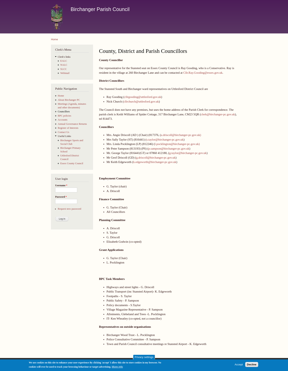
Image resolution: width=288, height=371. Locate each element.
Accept (239, 365)
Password (61, 196)
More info (117, 367)
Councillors (64, 111)
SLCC (63, 69)
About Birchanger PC (69, 100)
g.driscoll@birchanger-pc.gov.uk (156, 157)
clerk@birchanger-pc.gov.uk (218, 114)
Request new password (69, 208)
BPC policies (64, 115)
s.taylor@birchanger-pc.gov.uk (164, 139)
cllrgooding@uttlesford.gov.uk (142, 97)
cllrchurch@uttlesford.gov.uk (141, 101)
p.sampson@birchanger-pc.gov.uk (168, 148)
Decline (251, 365)
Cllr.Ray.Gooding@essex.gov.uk (202, 72)
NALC (63, 64)
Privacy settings (144, 358)
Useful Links (64, 136)
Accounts (62, 119)
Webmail (65, 73)
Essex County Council (71, 163)
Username (61, 185)
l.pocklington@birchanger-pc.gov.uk (177, 144)
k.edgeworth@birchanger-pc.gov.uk (154, 162)
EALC (63, 60)
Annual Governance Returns (72, 124)
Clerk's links (64, 56)
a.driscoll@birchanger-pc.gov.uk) (181, 135)
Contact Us (63, 132)
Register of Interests (68, 128)
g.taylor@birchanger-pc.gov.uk (188, 153)
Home (54, 39)
